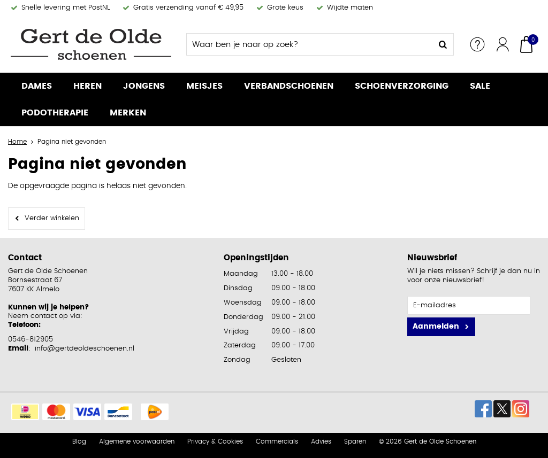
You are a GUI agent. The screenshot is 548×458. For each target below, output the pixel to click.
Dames (36, 86)
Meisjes (204, 86)
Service (477, 44)
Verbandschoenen (288, 86)
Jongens (144, 86)
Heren (87, 86)
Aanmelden (436, 326)
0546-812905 (30, 339)
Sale (480, 86)
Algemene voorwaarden (136, 441)
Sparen (355, 441)
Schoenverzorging (401, 86)
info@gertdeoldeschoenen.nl (84, 348)
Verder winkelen (52, 218)
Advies (321, 441)
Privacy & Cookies (215, 441)
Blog (79, 441)
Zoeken (442, 44)
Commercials (277, 441)
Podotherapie (54, 112)
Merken (128, 112)
